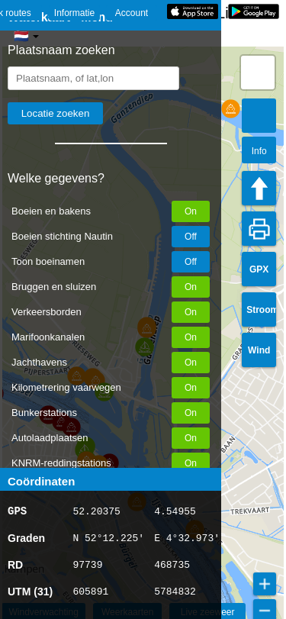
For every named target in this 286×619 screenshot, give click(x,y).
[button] (230, 108)
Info (259, 151)
